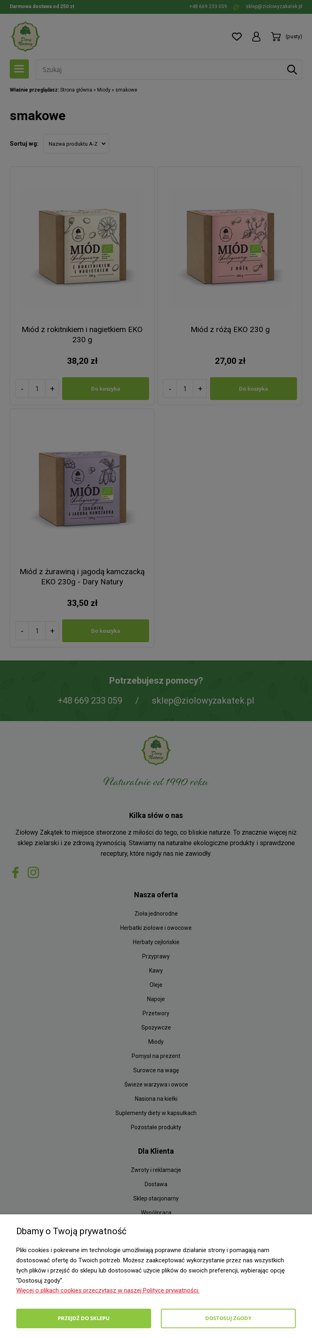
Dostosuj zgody (228, 1318)
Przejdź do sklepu (84, 1318)
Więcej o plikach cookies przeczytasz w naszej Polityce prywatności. (107, 1290)
